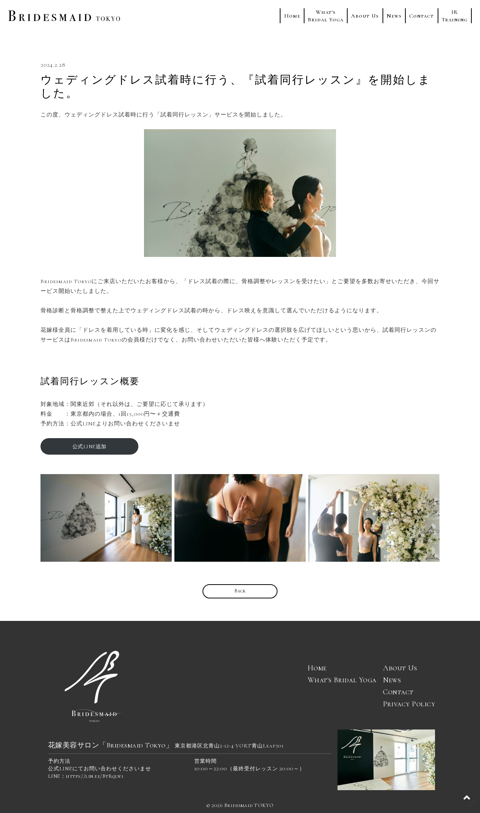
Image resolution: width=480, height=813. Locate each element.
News (394, 15)
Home (292, 15)
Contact (421, 15)
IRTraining (455, 16)
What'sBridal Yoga (326, 16)
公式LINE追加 (89, 446)
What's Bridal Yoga (342, 680)
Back (240, 591)
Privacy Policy (409, 704)
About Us (365, 15)
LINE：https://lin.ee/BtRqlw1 (86, 776)
